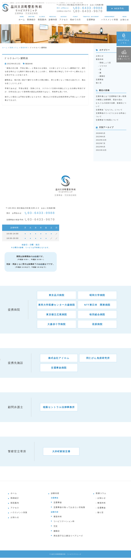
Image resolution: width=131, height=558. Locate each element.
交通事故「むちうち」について (109, 110)
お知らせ (124, 18)
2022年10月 (101, 140)
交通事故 (91, 18)
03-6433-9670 (40, 219)
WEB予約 (118, 8)
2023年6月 (100, 137)
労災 (56, 526)
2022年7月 (100, 143)
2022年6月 (100, 147)
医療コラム (101, 493)
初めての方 (75, 18)
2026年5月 (100, 133)
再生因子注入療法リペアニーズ (68, 536)
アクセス (63, 18)
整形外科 (29, 64)
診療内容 (53, 18)
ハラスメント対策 (109, 18)
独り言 (99, 83)
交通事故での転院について (107, 120)
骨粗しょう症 (105, 63)
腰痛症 (102, 76)
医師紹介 (31, 18)
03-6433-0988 (40, 213)
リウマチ (103, 66)
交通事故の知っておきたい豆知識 (69, 507)
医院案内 (42, 18)
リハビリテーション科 (64, 522)
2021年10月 (101, 150)
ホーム (22, 18)
